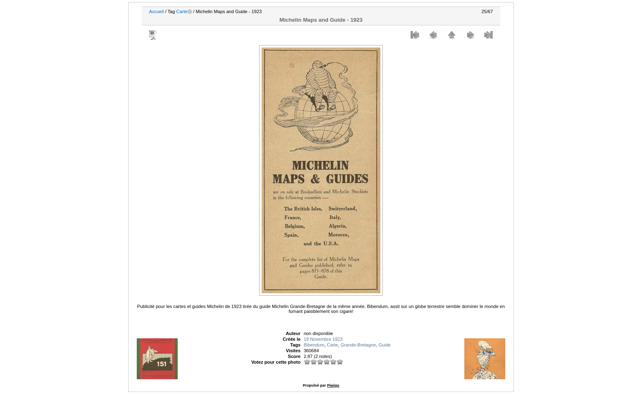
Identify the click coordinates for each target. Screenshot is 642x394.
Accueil (156, 11)
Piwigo (333, 385)
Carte (181, 11)
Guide (384, 344)
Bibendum (314, 344)
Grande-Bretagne (358, 344)
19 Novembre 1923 (323, 339)
